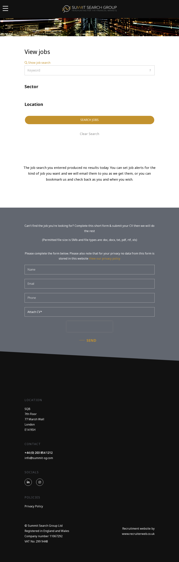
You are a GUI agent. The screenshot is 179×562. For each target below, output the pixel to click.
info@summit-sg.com (39, 458)
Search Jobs (89, 120)
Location (34, 104)
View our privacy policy (104, 258)
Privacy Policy (34, 506)
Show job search (37, 63)
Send (91, 340)
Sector (31, 86)
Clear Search (89, 134)
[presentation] (89, 326)
